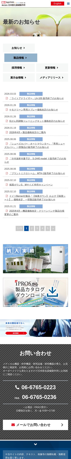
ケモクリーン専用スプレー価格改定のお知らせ (33, 100)
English (57, 3)
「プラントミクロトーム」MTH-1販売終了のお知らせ (37, 163)
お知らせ (17, 48)
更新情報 (50, 57)
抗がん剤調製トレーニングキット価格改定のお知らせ (37, 111)
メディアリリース (50, 67)
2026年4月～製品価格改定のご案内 (27, 122)
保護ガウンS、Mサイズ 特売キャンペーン (31, 175)
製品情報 (50, 48)
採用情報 (17, 57)
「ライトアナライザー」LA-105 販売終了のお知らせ (36, 88)
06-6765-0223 (38, 377)
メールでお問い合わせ (33, 415)
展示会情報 (16, 67)
